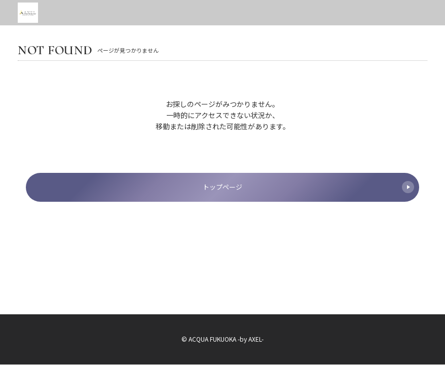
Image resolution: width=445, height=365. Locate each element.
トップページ (308, 187)
